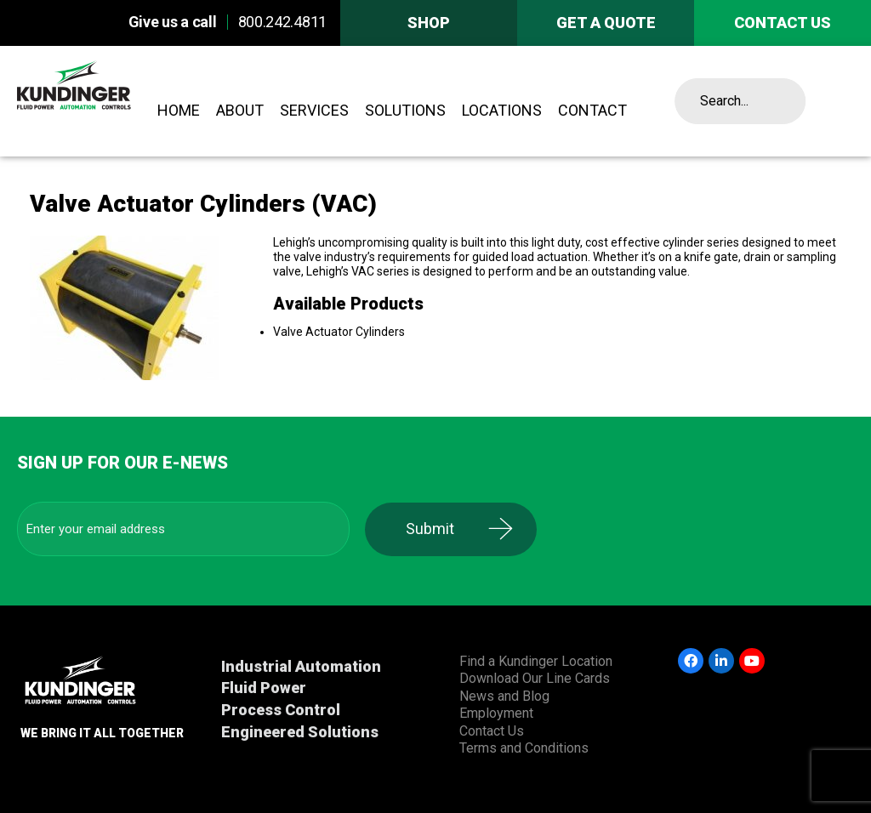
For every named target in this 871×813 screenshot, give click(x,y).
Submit (437, 528)
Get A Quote (606, 22)
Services (314, 110)
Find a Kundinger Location (535, 661)
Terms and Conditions (524, 748)
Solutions (405, 110)
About (240, 110)
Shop (428, 22)
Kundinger (104, 101)
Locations (502, 110)
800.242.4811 (282, 22)
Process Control (280, 710)
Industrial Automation (301, 666)
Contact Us (491, 731)
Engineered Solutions (300, 732)
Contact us (782, 22)
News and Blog (504, 696)
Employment (496, 713)
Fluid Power (263, 687)
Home (178, 110)
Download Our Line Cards (534, 678)
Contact (592, 110)
